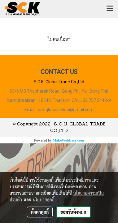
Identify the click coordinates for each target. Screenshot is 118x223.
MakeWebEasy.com (68, 140)
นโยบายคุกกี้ (44, 199)
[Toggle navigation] (110, 8)
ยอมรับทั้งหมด (73, 212)
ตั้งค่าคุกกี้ (40, 212)
